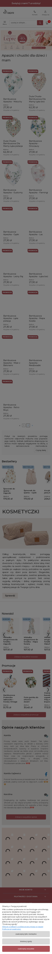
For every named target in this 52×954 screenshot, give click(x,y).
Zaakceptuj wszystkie (26, 949)
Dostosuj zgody (26, 941)
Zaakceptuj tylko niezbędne (26, 934)
